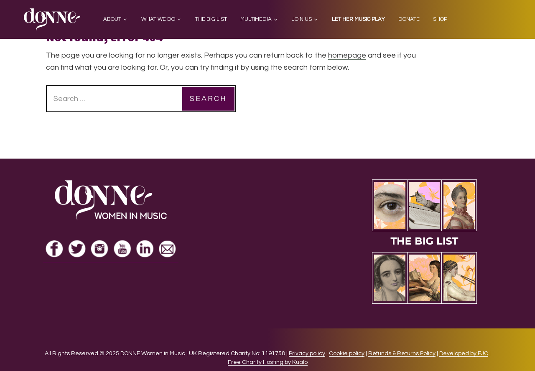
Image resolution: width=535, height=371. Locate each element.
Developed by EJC (463, 353)
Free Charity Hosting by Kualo (268, 362)
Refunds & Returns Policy (402, 353)
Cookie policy (346, 353)
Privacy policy (307, 353)
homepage (347, 55)
